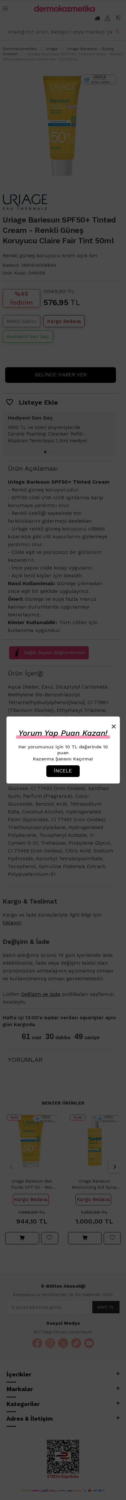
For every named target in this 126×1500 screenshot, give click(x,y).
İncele (63, 771)
